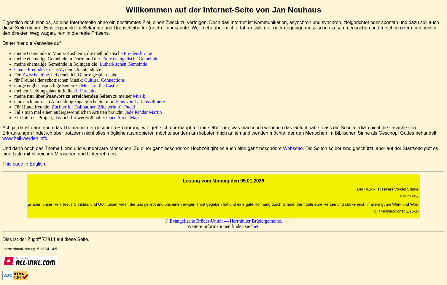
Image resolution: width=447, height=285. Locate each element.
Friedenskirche (138, 53)
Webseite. (293, 148)
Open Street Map (122, 117)
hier (254, 226)
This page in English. (24, 163)
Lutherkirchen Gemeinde (123, 64)
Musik (139, 96)
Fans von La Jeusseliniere (140, 101)
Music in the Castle (99, 85)
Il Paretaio (86, 90)
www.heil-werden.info (24, 138)
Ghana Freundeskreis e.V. (38, 69)
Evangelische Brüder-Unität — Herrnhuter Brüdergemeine (225, 220)
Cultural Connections (104, 80)
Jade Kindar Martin (143, 112)
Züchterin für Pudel (116, 106)
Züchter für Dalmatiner (74, 106)
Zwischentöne (35, 74)
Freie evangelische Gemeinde (130, 58)
